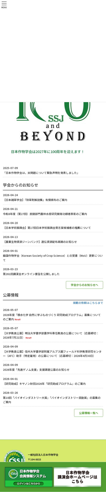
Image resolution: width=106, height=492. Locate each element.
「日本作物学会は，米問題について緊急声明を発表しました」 (41, 173)
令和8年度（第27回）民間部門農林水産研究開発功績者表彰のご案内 (45, 214)
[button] (84, 285)
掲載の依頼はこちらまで (88, 303)
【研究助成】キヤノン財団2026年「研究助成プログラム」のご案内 (44, 384)
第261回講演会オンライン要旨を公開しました (31, 274)
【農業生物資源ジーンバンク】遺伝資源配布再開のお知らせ (40, 242)
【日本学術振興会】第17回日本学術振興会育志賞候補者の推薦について (47, 228)
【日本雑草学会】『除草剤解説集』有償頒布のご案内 (35, 200)
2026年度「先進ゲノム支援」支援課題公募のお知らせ (36, 370)
